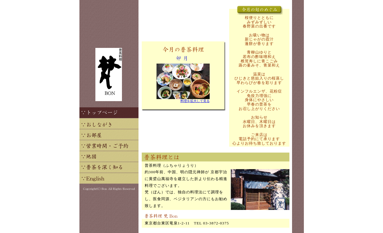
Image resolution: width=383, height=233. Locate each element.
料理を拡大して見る (195, 101)
